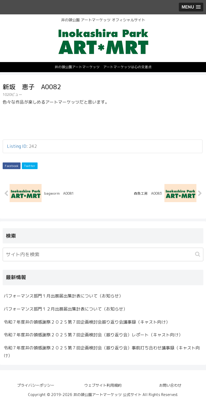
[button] (198, 254)
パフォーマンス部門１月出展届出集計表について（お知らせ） (63, 296)
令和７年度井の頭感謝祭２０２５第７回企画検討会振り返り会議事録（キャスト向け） (87, 322)
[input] (103, 255)
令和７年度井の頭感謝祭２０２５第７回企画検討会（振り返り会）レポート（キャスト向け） (93, 335)
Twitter (29, 166)
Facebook (11, 166)
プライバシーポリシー (35, 385)
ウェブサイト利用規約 (103, 385)
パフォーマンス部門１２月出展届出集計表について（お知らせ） (65, 309)
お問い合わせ (170, 385)
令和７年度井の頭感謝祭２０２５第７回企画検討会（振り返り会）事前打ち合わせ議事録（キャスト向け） (102, 351)
